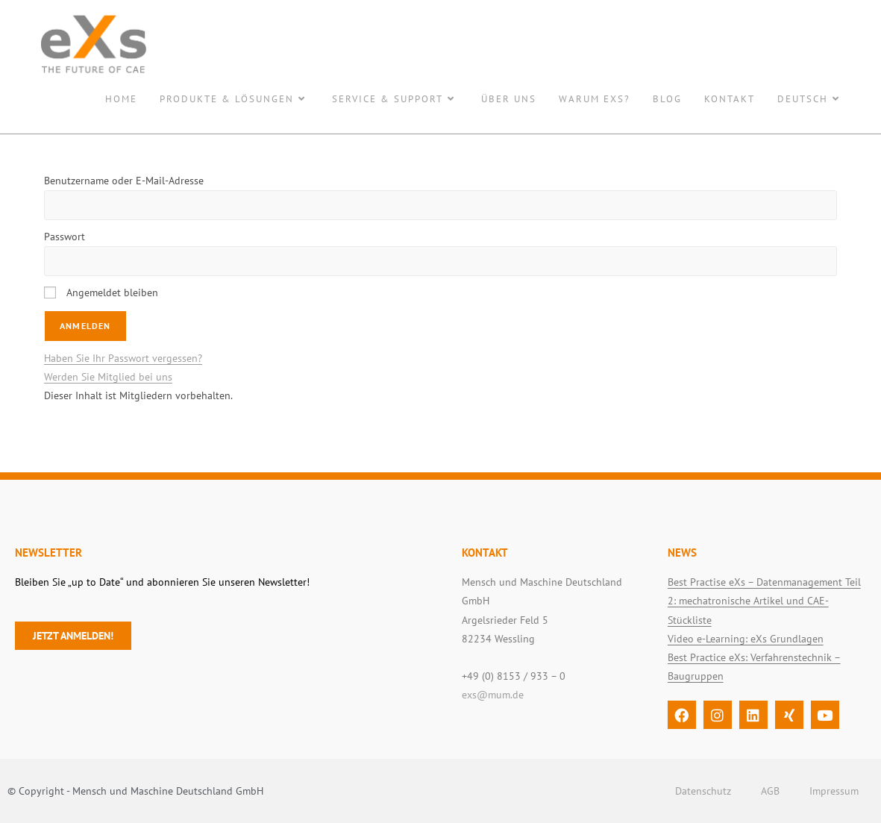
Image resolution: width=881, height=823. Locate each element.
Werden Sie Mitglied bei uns (108, 377)
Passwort (64, 236)
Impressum (834, 791)
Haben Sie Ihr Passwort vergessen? (123, 358)
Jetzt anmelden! (73, 635)
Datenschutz (703, 791)
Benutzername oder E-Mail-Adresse (124, 180)
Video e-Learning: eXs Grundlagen (746, 638)
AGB (770, 791)
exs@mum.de (493, 694)
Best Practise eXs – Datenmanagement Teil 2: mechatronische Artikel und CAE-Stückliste (764, 600)
